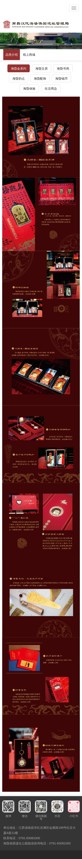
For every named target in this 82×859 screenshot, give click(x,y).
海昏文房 (41, 68)
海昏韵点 (18, 78)
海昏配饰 (40, 78)
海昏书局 (63, 68)
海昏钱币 (61, 78)
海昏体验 (29, 88)
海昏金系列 (18, 68)
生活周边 (51, 88)
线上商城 (29, 54)
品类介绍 (11, 54)
